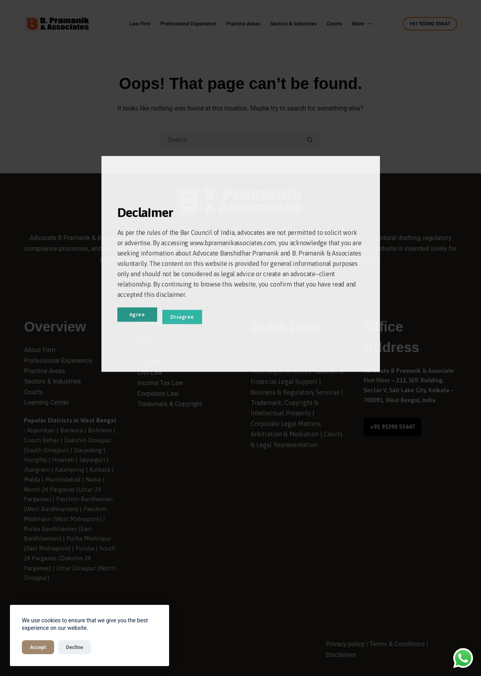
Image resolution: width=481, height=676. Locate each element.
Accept (38, 647)
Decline (74, 647)
